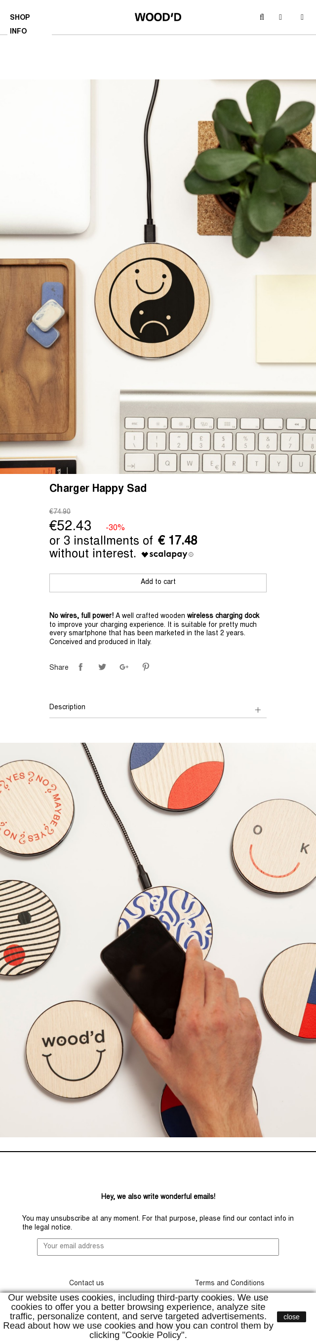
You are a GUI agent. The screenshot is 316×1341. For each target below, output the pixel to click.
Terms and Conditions (230, 1283)
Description (67, 707)
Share (80, 667)
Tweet (102, 667)
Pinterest (146, 667)
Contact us (86, 1283)
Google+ (124, 667)
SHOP (21, 19)
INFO (19, 33)
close (291, 1317)
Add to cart (158, 582)
